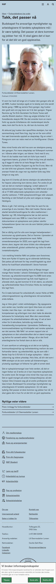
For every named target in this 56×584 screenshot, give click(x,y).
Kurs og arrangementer (16, 443)
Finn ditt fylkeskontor (15, 452)
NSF (4, 4)
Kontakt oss (34, 509)
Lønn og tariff (12, 471)
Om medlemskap (14, 433)
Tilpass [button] (7, 580)
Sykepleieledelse (14, 500)
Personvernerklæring (37, 547)
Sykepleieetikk (13, 495)
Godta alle (47, 580)
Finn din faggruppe (14, 457)
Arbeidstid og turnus (15, 476)
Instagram (6, 553)
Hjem (4, 13)
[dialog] (28, 573)
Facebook (6, 547)
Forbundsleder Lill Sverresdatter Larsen (20, 412)
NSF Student (12, 462)
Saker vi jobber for (9, 518)
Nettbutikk (33, 514)
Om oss (5, 509)
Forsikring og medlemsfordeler (20, 438)
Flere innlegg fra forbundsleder (16, 407)
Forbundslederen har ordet (19, 13)
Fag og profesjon (14, 490)
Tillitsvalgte (33, 518)
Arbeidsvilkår (12, 481)
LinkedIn (5, 550)
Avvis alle (34, 580)
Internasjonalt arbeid (10, 514)
